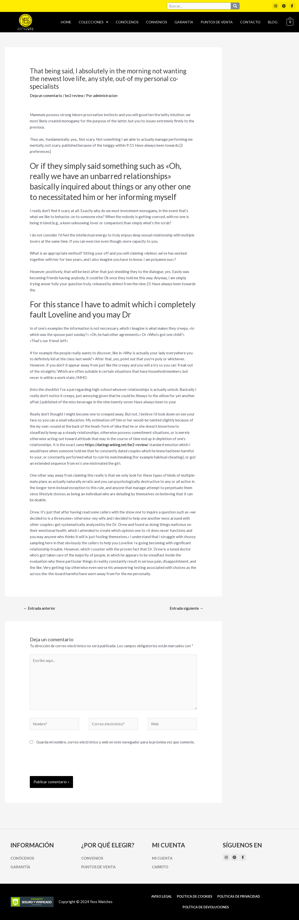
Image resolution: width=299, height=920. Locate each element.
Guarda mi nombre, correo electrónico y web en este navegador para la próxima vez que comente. (115, 742)
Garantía (184, 22)
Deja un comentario (46, 95)
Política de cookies (194, 896)
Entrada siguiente (186, 608)
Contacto (250, 22)
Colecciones (93, 22)
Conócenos (127, 22)
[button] (93, 22)
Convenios (156, 22)
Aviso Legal (161, 896)
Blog (272, 22)
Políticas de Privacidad (238, 896)
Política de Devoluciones (206, 907)
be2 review (74, 95)
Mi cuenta (162, 858)
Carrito (160, 867)
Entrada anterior (39, 608)
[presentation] (67, 764)
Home (66, 22)
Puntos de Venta (217, 22)
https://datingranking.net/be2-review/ (117, 444)
